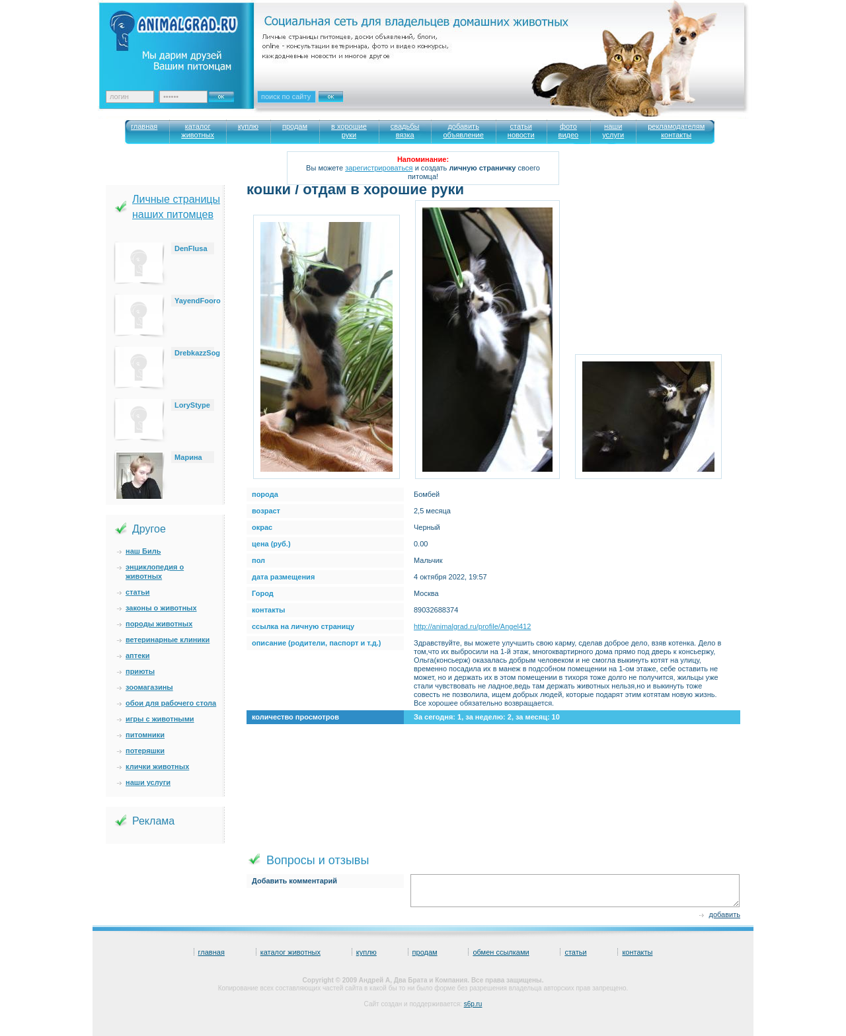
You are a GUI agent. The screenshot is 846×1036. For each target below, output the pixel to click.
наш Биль (143, 551)
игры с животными (160, 719)
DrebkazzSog (197, 353)
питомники (145, 735)
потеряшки (145, 751)
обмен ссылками (501, 952)
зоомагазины (149, 687)
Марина (188, 457)
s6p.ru (473, 1004)
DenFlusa (191, 248)
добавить (724, 914)
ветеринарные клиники (168, 640)
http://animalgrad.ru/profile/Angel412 (472, 626)
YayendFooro (197, 301)
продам (425, 952)
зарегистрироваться (378, 168)
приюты (140, 671)
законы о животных (161, 608)
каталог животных (290, 952)
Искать (345, 105)
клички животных (157, 766)
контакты (637, 952)
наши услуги (148, 782)
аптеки (138, 655)
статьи (138, 592)
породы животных (159, 624)
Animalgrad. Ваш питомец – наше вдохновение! (184, 40)
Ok (226, 93)
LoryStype (192, 405)
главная (211, 952)
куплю (366, 952)
